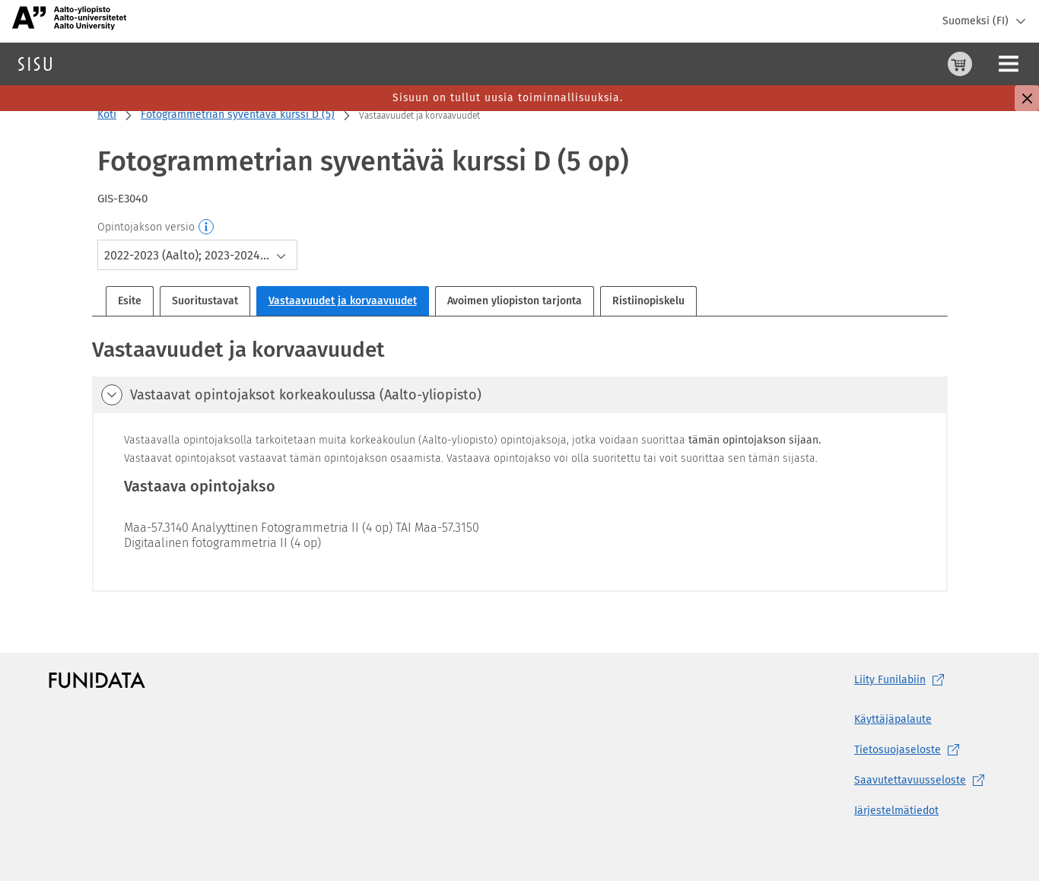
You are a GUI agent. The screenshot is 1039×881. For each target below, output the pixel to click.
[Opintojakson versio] (207, 227)
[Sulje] (1027, 98)
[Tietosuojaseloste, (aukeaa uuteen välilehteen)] (922, 750)
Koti (106, 114)
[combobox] (197, 255)
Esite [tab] (129, 300)
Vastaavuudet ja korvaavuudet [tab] (342, 300)
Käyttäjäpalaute (893, 719)
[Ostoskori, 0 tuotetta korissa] (884, 64)
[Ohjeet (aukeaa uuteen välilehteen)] (921, 64)
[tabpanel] (520, 463)
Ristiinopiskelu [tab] (648, 300)
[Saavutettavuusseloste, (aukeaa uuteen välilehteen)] (922, 780)
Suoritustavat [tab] (205, 300)
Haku (101, 63)
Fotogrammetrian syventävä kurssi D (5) (238, 114)
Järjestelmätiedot (896, 810)
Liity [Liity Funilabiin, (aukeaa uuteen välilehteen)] (902, 680)
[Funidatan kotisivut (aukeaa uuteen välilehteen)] (97, 680)
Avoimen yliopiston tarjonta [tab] (514, 300)
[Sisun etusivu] (35, 64)
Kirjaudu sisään (989, 63)
